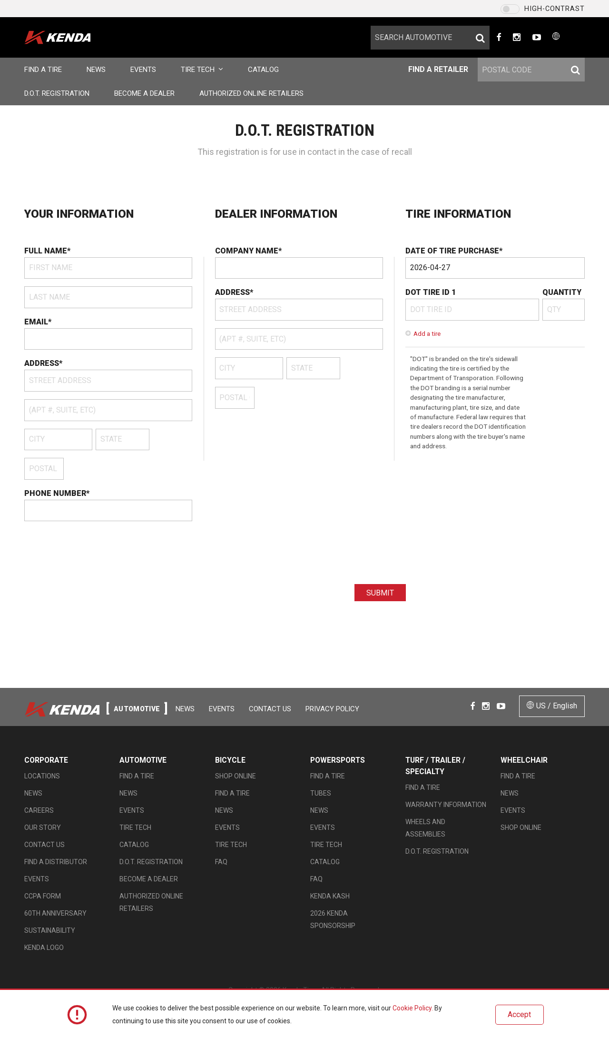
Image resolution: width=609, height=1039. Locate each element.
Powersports (337, 760)
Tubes (320, 793)
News (96, 69)
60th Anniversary (55, 914)
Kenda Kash (330, 896)
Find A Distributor (55, 862)
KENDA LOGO (44, 948)
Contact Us (270, 709)
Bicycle (230, 760)
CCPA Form (42, 896)
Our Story (42, 828)
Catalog (263, 69)
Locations (42, 776)
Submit (380, 592)
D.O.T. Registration (56, 93)
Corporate (46, 760)
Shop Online (235, 776)
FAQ (221, 862)
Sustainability (49, 931)
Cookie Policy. (413, 1008)
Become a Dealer (144, 93)
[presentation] (275, 593)
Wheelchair (524, 760)
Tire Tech (202, 69)
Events (143, 69)
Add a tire (423, 334)
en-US (72, 37)
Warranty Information (445, 805)
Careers (39, 811)
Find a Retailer (438, 69)
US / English (552, 705)
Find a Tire (43, 69)
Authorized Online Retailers (251, 93)
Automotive (143, 760)
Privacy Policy (332, 709)
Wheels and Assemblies (425, 828)
